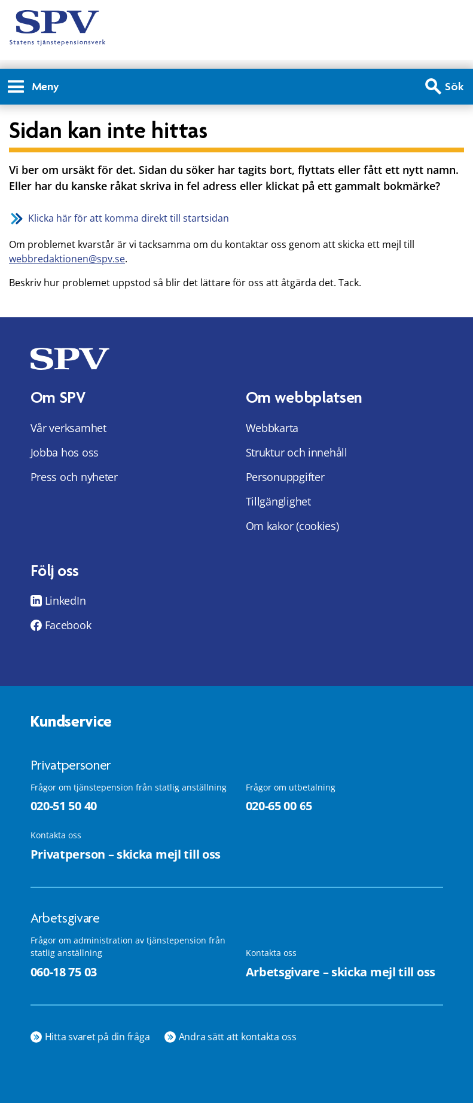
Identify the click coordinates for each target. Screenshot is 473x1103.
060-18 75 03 (63, 972)
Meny (33, 86)
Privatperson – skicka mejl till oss (125, 854)
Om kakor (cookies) (292, 526)
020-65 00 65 (279, 806)
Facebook (68, 625)
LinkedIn (65, 600)
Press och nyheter (74, 477)
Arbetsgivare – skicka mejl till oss (341, 972)
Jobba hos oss (64, 452)
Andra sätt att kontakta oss (238, 1036)
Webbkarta (272, 428)
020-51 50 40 (63, 806)
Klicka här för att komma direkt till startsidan (128, 218)
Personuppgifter (285, 477)
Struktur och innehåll (296, 452)
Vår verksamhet (68, 428)
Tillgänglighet (278, 501)
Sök (454, 86)
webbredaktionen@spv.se (67, 258)
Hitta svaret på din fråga (97, 1036)
